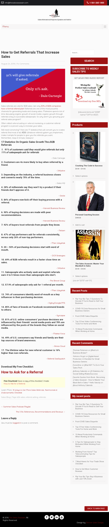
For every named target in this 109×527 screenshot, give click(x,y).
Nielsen (62, 230)
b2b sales (21, 397)
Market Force (59, 334)
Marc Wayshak (58, 243)
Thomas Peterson (80, 350)
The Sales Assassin (17, 518)
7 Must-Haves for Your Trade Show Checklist (89, 462)
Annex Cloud (59, 346)
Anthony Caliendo (80, 371)
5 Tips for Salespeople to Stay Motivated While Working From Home (87, 444)
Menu (5, 26)
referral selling (32, 397)
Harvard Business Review (54, 208)
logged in (17, 423)
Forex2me (77, 365)
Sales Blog (5, 397)
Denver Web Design (95, 523)
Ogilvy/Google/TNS (57, 303)
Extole (62, 196)
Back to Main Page (96, 508)
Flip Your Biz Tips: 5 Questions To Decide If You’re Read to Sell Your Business (89, 301)
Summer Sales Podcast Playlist (15, 407)
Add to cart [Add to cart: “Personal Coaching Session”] (80, 225)
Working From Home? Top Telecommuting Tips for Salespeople (86, 454)
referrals (42, 397)
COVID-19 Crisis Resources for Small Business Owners (90, 310)
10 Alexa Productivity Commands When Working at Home (88, 330)
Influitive (61, 171)
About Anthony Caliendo (83, 385)
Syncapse (61, 315)
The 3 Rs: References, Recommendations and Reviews (40, 412)
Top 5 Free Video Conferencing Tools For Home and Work (88, 322)
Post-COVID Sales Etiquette (86, 316)
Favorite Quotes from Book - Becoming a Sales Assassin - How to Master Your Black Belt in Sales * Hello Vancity (89, 380)
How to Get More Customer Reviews (86, 470)
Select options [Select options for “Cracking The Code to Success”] (81, 176)
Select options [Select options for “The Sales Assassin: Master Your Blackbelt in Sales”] (81, 276)
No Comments (23, 64)
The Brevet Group (57, 281)
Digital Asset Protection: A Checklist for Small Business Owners (86, 359)
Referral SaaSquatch (56, 359)
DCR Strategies (58, 256)
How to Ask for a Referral (22, 372)
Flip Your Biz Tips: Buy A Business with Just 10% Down (89, 478)
